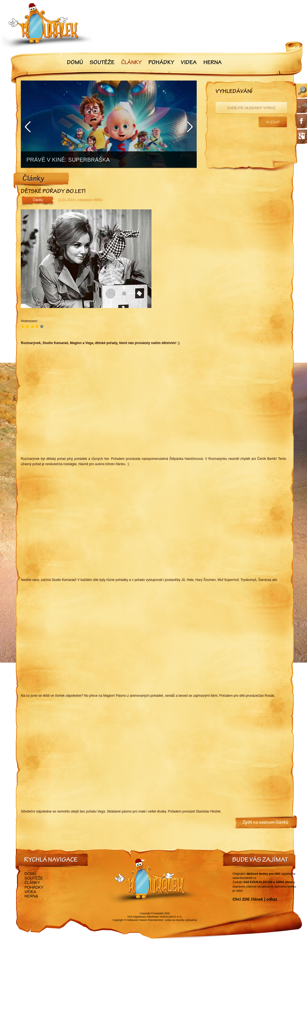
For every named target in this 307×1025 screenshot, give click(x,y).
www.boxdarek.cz (244, 877)
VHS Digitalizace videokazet (143, 916)
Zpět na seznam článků (265, 822)
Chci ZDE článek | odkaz (255, 899)
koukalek (159, 913)
